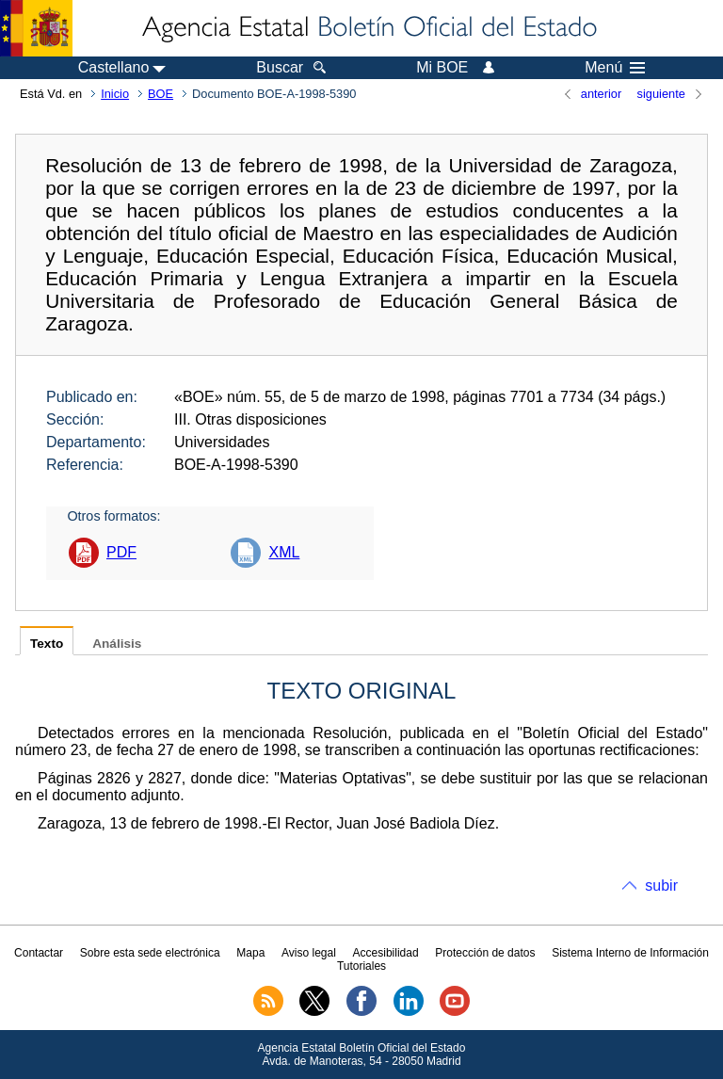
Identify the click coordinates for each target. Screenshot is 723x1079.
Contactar (38, 952)
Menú (615, 67)
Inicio (115, 94)
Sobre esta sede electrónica (150, 952)
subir (661, 886)
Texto (46, 643)
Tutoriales (361, 966)
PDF (121, 552)
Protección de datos (485, 952)
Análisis (116, 643)
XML (283, 552)
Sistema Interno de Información (630, 952)
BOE (160, 94)
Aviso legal (308, 952)
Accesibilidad (386, 952)
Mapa (250, 952)
